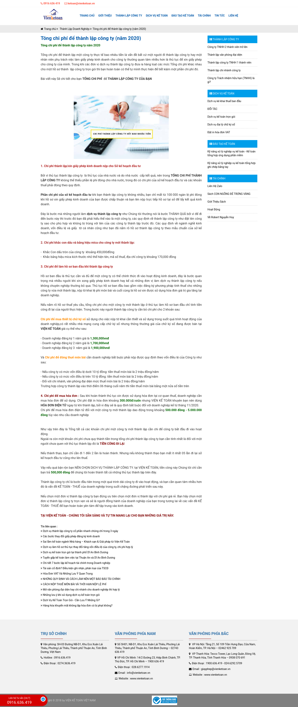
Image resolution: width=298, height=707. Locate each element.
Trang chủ (87, 15)
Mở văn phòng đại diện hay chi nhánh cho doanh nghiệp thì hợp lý (80, 589)
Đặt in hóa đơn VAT (219, 132)
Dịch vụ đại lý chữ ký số (221, 124)
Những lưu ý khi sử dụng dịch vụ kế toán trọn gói (70, 594)
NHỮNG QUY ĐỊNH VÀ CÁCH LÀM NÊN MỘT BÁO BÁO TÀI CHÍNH (80, 578)
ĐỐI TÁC (212, 108)
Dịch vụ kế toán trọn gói (221, 116)
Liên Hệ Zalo (215, 186)
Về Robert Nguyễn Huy (221, 217)
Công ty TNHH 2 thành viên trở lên (228, 46)
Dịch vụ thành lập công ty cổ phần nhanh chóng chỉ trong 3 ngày (79, 531)
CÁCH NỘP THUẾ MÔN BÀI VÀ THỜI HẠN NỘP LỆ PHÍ (73, 584)
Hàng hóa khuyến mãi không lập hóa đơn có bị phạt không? (77, 605)
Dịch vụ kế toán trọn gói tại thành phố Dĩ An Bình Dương (74, 552)
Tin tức (220, 15)
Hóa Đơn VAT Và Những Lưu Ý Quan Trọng (67, 573)
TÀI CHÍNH (204, 15)
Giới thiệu (105, 15)
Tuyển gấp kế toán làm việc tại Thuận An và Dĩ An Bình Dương (78, 557)
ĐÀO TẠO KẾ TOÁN (182, 15)
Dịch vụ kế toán (157, 15)
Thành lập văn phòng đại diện (225, 54)
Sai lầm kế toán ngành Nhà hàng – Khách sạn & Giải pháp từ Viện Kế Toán (85, 541)
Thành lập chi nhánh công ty (224, 70)
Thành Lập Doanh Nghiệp (74, 28)
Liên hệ (233, 15)
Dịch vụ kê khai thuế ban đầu (224, 101)
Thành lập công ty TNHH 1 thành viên (229, 62)
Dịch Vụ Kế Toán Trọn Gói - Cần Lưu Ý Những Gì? (70, 600)
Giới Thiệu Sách (217, 201)
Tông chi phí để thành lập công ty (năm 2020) (119, 28)
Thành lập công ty (129, 15)
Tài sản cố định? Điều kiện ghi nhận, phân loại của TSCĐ (75, 568)
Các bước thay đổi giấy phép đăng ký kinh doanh (70, 536)
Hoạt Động (214, 209)
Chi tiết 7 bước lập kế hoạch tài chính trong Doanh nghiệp (75, 562)
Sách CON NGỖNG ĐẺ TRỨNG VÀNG (229, 193)
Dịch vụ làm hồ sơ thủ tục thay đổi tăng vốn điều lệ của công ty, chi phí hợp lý (87, 546)
